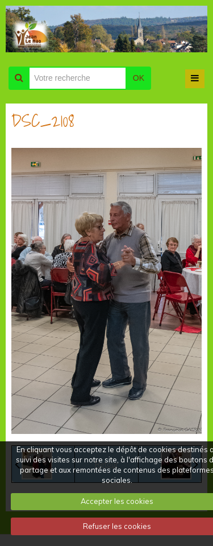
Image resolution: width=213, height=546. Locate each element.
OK (138, 77)
